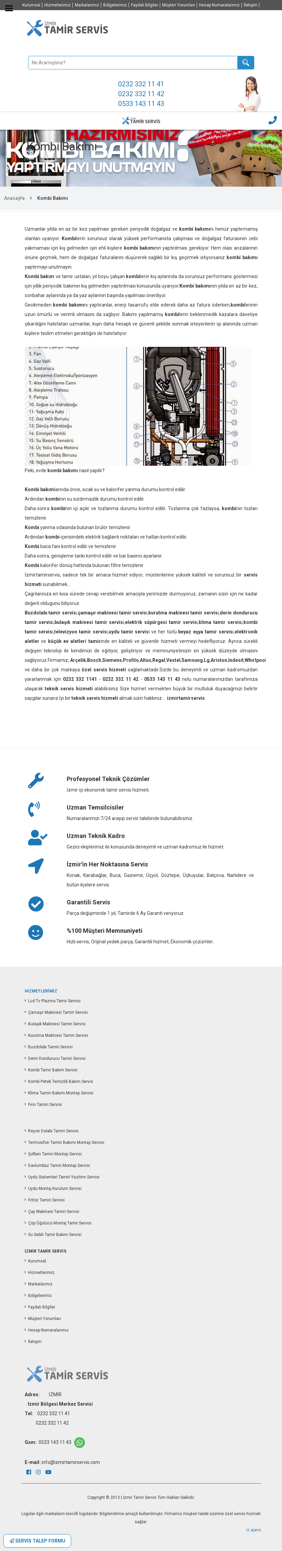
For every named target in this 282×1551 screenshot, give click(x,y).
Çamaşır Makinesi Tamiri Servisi (58, 1012)
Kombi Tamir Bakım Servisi (53, 1070)
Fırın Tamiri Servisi (45, 1104)
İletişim (250, 5)
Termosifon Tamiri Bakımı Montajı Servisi (66, 1142)
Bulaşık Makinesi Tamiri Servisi (57, 1024)
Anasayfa (14, 198)
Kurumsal (31, 5)
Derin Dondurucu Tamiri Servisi (57, 1058)
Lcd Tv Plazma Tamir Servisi (54, 1001)
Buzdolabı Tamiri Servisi (50, 1047)
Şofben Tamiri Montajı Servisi (55, 1154)
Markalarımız (87, 5)
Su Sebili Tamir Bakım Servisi (55, 1234)
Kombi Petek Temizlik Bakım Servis (60, 1081)
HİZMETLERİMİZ (41, 991)
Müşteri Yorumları (178, 5)
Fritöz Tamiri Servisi (46, 1200)
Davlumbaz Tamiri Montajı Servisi (59, 1165)
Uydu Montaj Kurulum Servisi (55, 1188)
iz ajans (253, 1530)
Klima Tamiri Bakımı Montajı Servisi (60, 1093)
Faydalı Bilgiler (144, 5)
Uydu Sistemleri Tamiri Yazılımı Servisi (64, 1177)
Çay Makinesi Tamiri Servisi (53, 1211)
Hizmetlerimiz (57, 5)
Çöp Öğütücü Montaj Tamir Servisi (59, 1223)
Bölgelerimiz (115, 5)
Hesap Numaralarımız (219, 5)
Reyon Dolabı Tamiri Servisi (53, 1131)
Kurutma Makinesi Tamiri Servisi (58, 1035)
